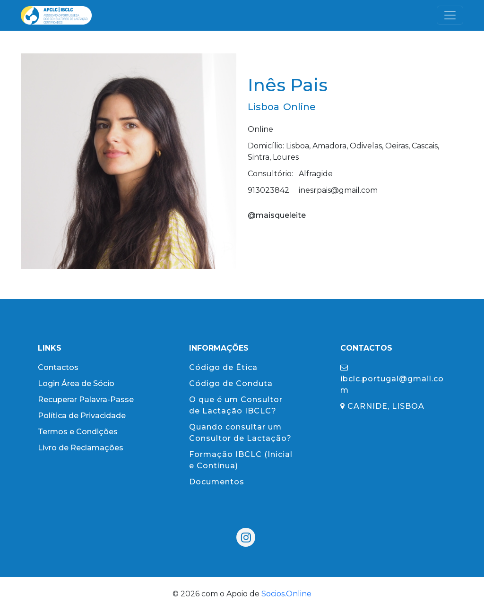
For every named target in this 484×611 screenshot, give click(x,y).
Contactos (58, 367)
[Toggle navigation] (450, 15)
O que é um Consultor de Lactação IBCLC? (236, 405)
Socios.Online (286, 593)
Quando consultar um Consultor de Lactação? (240, 432)
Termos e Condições (78, 431)
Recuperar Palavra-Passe (86, 399)
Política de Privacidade (82, 415)
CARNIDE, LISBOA (382, 406)
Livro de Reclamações (80, 447)
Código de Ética (223, 367)
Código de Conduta (231, 383)
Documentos (216, 481)
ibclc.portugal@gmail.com (392, 379)
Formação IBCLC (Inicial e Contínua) (241, 460)
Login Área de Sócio (76, 383)
